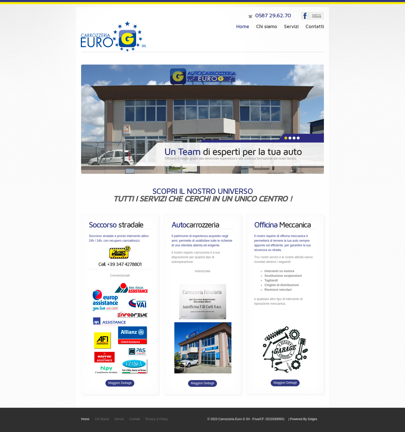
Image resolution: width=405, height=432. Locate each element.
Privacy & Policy (156, 419)
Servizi (291, 26)
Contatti (315, 26)
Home (242, 26)
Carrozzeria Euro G (113, 36)
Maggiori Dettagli (119, 383)
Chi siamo (266, 26)
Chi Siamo (102, 419)
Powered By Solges (303, 419)
